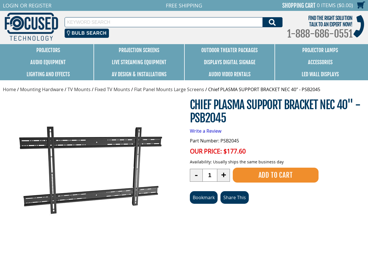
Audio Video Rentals (229, 74)
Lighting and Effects (48, 74)
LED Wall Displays (320, 74)
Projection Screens (139, 50)
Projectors (48, 50)
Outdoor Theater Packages (229, 50)
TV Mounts (79, 89)
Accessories (320, 62)
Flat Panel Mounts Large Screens (169, 89)
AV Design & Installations (139, 74)
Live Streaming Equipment (139, 62)
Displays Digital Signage (229, 62)
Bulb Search (87, 33)
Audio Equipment (48, 62)
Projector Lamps (320, 50)
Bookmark (204, 197)
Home (9, 89)
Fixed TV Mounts (112, 89)
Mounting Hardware (41, 89)
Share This (234, 197)
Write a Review (205, 131)
